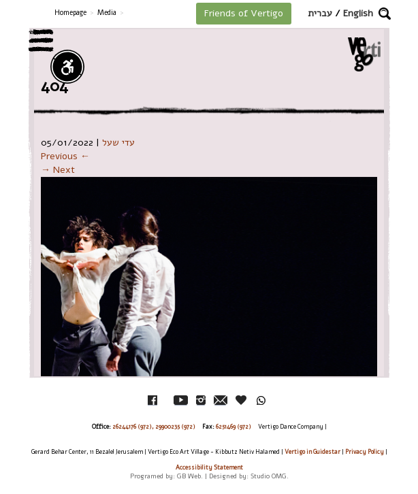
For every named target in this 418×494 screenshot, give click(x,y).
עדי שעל (118, 142)
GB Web (189, 476)
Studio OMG (269, 476)
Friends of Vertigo (243, 13)
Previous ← (65, 156)
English (358, 13)
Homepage (70, 12)
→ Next (58, 169)
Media (106, 12)
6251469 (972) (233, 427)
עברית (320, 13)
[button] (385, 13)
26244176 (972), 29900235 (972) (153, 427)
